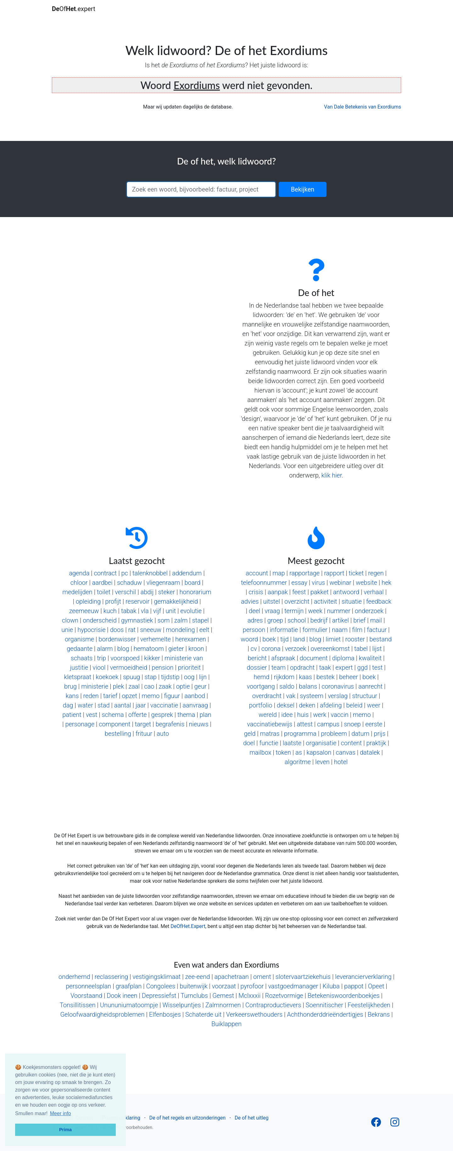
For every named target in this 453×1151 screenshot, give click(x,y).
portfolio (260, 705)
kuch (110, 611)
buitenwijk (193, 986)
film (357, 630)
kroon (196, 648)
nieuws (199, 724)
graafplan (128, 986)
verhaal (373, 592)
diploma (343, 658)
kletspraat (77, 677)
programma (300, 733)
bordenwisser (117, 639)
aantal (122, 705)
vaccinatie (164, 705)
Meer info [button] (60, 1113)
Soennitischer (324, 1005)
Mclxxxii (249, 995)
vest (91, 714)
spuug (131, 677)
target (143, 724)
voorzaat (224, 986)
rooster (355, 639)
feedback (378, 601)
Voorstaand (86, 995)
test (377, 667)
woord (249, 639)
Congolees (160, 986)
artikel (340, 620)
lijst (377, 648)
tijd (284, 639)
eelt (204, 630)
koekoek (107, 677)
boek (269, 639)
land (299, 639)
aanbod (194, 696)
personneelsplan (88, 986)
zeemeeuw (84, 611)
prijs (379, 733)
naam (340, 630)
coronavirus (338, 686)
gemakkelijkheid (176, 601)
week (315, 611)
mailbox (260, 752)
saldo (286, 686)
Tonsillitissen (78, 1005)
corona (271, 648)
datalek (370, 752)
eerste (373, 724)
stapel (200, 620)
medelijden (77, 592)
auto (163, 733)
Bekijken (302, 189)
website (366, 582)
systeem (311, 696)
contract (105, 573)
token (283, 752)
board (192, 582)
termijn (294, 611)
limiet (333, 639)
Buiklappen (226, 1024)
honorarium (195, 592)
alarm (105, 648)
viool (99, 667)
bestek (325, 677)
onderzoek (369, 611)
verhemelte (155, 639)
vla (145, 611)
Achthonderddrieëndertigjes (325, 1014)
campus (328, 724)
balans (308, 686)
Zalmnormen (223, 1005)
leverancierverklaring (363, 977)
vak (290, 696)
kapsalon (318, 752)
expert (344, 667)
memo (150, 696)
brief (359, 620)
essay (299, 582)
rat (132, 630)
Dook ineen (122, 995)
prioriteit (189, 667)
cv (254, 648)
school (297, 620)
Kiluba (330, 986)
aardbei (102, 582)
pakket (319, 592)
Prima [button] (65, 1129)
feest (299, 592)
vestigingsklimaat (156, 977)
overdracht (267, 696)
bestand (380, 639)
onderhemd (74, 977)
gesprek (162, 714)
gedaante (79, 648)
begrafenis (169, 724)
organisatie (321, 743)
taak (325, 667)
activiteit (325, 601)
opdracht (302, 667)
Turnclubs (194, 995)
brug (70, 686)
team (278, 667)
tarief (110, 696)
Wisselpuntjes (181, 1005)
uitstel (271, 601)
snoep (352, 724)
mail (376, 620)
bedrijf (319, 620)
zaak (165, 686)
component (114, 724)
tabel (361, 648)
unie (67, 630)
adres (255, 620)
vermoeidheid (128, 667)
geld (249, 733)
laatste (292, 743)
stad (103, 705)
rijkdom (284, 677)
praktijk (376, 743)
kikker (152, 658)
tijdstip (170, 677)
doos (117, 630)
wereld (268, 714)
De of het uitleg (251, 1118)
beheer (348, 677)
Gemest (223, 995)
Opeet (376, 986)
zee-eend (197, 977)
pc (124, 573)
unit (170, 611)
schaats (81, 658)
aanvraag (195, 705)
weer (374, 705)
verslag (338, 696)
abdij (147, 592)
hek (386, 582)
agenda (79, 573)
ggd (362, 667)
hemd (261, 677)
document (313, 658)
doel (249, 743)
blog (123, 648)
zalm (181, 620)
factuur (377, 630)
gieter (176, 648)
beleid (354, 705)
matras (270, 733)
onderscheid (100, 620)
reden (91, 696)
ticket (356, 573)
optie (183, 686)
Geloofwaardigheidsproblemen (102, 1014)
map (278, 573)
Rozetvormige (284, 995)
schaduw (129, 582)
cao (149, 686)
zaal (134, 686)
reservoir (137, 601)
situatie (352, 601)
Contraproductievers (273, 1005)
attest (305, 724)
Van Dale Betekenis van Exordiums (362, 107)
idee (287, 714)
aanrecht (370, 686)
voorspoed (124, 658)
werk (319, 714)
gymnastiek (137, 620)
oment (262, 977)
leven (322, 762)
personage (79, 724)
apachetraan (231, 977)
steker (166, 592)
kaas (305, 677)
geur (200, 686)
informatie (284, 630)
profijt (113, 601)
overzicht (297, 601)
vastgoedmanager (293, 986)
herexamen (190, 639)
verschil (125, 592)
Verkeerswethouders (254, 1014)
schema (113, 714)
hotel (341, 762)
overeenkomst (330, 648)
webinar (340, 582)
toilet (103, 592)
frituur (144, 733)
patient (71, 714)
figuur (172, 696)
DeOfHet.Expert (188, 926)
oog (189, 677)
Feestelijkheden (369, 1005)
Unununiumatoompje (129, 1005)
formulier (314, 630)
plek (118, 686)
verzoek (295, 648)
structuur (364, 696)
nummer (338, 611)
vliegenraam (163, 582)
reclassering (111, 977)
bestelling (118, 733)
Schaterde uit (203, 1014)
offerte (137, 714)
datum (360, 733)
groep (275, 620)
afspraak (283, 658)
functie (268, 743)
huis (303, 714)
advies (250, 601)
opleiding (88, 601)
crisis (256, 592)
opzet (129, 696)
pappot (354, 986)
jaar (141, 705)
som (164, 620)
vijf (157, 611)
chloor (79, 582)
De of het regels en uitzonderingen (187, 1118)
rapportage (304, 573)
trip (101, 658)
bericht (257, 658)
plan (205, 714)
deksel (285, 705)
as (298, 752)
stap (150, 677)
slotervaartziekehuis (303, 977)
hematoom (149, 648)
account (257, 573)
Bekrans (379, 1014)
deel (254, 611)
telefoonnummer (264, 582)
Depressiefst (159, 995)
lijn (203, 677)
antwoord (346, 592)
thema (186, 714)
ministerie (94, 686)
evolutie (191, 611)
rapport (334, 573)
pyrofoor (252, 986)
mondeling (180, 630)
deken (307, 705)
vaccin (339, 714)
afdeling (331, 705)
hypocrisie (91, 630)
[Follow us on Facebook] (376, 1124)
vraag (272, 611)
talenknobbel (150, 573)
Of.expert (73, 9)
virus (318, 582)
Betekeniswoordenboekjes (344, 995)
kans (72, 696)
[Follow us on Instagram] (395, 1124)
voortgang (261, 686)
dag (68, 705)
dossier (257, 667)
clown (70, 620)
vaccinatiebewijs (269, 724)
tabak (129, 611)
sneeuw (150, 630)
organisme (79, 639)
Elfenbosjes (165, 1014)
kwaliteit (370, 658)
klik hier (331, 475)
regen (375, 573)
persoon (254, 630)
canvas (345, 752)
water (85, 705)
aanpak (278, 592)
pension (162, 667)
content (351, 743)
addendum (187, 573)
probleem (334, 733)
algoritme (298, 762)
